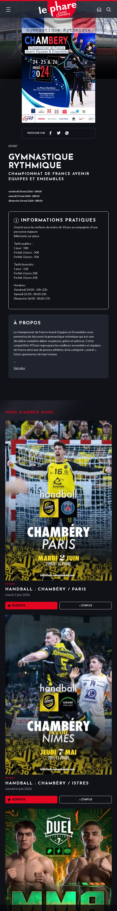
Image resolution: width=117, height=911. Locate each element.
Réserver (18, 606)
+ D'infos (85, 606)
